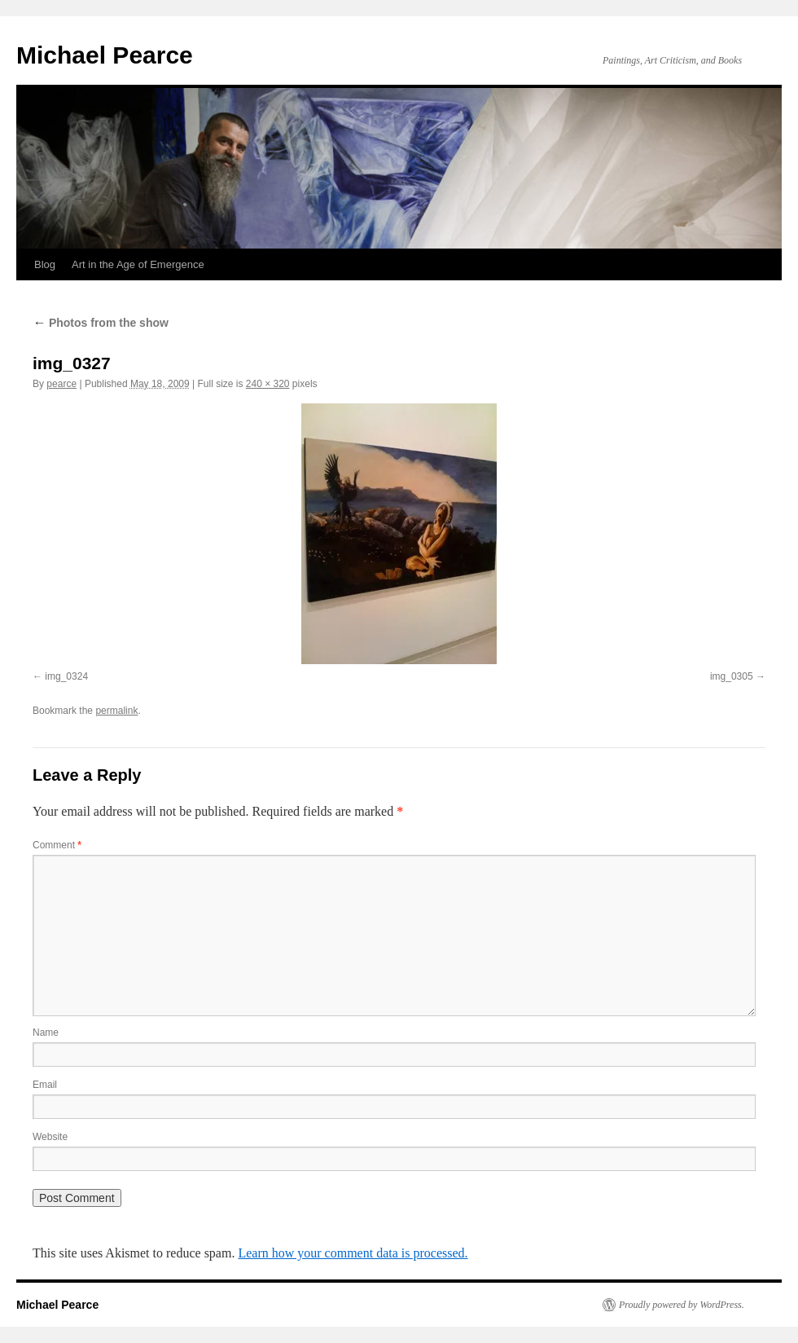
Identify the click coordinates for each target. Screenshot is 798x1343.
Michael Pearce (104, 55)
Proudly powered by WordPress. (681, 1304)
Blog (44, 264)
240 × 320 (268, 384)
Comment (57, 845)
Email (45, 1084)
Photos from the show (101, 322)
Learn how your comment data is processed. (352, 1253)
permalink (116, 710)
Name (46, 1032)
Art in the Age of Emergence (138, 264)
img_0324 (66, 676)
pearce (61, 384)
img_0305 (731, 676)
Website (50, 1137)
